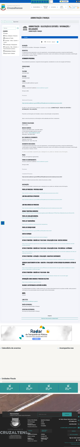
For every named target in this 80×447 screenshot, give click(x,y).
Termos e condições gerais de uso (72, 442)
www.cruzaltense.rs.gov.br (42, 87)
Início (3, 21)
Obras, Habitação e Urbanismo (11, 35)
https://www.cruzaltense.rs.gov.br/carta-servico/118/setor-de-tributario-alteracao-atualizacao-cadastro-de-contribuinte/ (48, 259)
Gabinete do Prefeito (9, 38)
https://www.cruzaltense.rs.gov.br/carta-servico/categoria (34, 237)
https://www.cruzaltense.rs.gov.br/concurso (31, 282)
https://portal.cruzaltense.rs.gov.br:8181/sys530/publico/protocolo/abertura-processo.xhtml (42, 199)
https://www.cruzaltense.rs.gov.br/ (30, 301)
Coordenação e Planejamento (11, 44)
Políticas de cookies (75, 444)
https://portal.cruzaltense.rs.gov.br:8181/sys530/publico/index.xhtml (36, 230)
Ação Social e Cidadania (10, 53)
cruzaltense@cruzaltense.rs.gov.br (68, 428)
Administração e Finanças (10, 51)
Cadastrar (67, 414)
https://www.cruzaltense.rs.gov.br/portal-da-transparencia (34, 224)
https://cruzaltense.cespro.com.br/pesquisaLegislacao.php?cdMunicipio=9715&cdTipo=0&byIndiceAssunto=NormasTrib (48, 213)
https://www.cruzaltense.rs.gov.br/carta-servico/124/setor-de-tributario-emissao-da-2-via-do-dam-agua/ (45, 275)
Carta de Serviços (9, 21)
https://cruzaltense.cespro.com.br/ (29, 217)
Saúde (6, 33)
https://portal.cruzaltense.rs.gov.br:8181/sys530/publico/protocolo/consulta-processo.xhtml (42, 208)
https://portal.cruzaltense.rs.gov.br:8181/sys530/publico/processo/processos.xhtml (40, 193)
